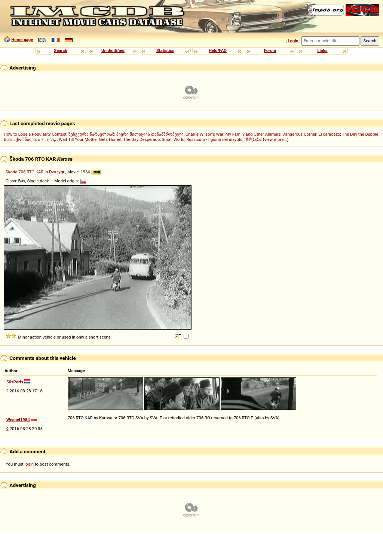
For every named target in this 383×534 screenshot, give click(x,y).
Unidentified (113, 50)
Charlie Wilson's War (205, 134)
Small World (173, 139)
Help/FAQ (218, 50)
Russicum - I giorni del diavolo (214, 139)
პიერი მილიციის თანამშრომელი (150, 134)
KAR (39, 172)
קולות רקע (47, 139)
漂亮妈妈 (252, 139)
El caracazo (329, 134)
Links (322, 50)
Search (60, 50)
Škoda (11, 172)
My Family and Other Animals (253, 134)
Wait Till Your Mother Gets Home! (90, 139)
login (29, 464)
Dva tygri (57, 172)
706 (21, 172)
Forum (270, 50)
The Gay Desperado (141, 139)
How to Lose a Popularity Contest (35, 134)
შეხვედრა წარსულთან (91, 134)
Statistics (165, 50)
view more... (275, 139)
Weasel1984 (18, 419)
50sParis (14, 382)
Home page (22, 39)
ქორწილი (26, 139)
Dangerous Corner (299, 134)
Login (293, 40)
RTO (30, 172)
